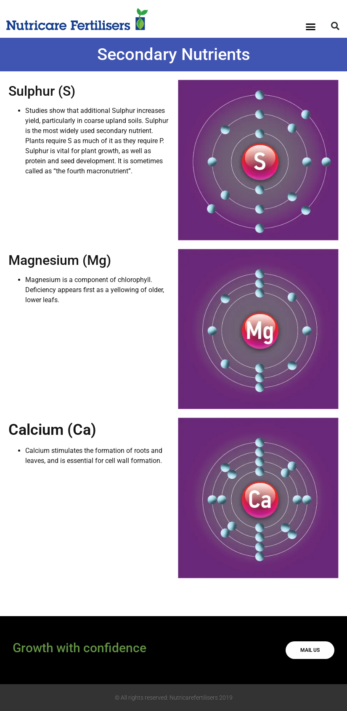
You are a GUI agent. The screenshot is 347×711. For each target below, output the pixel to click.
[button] (311, 27)
